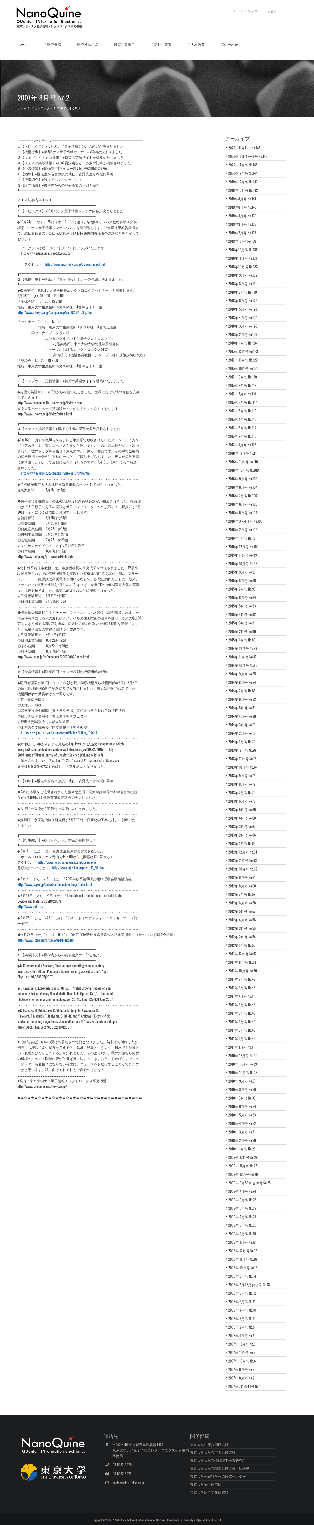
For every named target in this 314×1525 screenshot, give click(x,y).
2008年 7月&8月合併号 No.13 (250, 1288)
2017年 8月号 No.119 (244, 389)
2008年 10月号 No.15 (244, 1271)
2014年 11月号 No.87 (244, 660)
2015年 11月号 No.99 (244, 558)
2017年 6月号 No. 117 (244, 406)
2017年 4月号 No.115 (244, 423)
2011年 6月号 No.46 (243, 1008)
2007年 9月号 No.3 (245, 1373)
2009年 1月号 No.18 (243, 1246)
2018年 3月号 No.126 (244, 329)
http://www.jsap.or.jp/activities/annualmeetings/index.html (70, 888)
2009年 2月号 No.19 (245, 1237)
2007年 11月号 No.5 (245, 1356)
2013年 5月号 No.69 (245, 813)
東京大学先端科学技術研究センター (233, 1474)
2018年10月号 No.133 (244, 270)
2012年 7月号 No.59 (245, 898)
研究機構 (70, 54)
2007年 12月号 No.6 (243, 1347)
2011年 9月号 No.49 (243, 983)
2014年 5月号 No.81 (243, 711)
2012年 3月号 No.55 (243, 932)
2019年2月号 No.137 (244, 236)
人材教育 (213, 54)
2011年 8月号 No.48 (243, 991)
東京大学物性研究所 (220, 1482)
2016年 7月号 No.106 (244, 499)
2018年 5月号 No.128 (244, 312)
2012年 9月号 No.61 (243, 881)
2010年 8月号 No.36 (244, 1093)
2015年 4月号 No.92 (243, 618)
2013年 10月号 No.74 (246, 770)
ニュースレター (57, 111)
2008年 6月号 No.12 (246, 1296)
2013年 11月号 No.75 (244, 762)
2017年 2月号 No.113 (244, 440)
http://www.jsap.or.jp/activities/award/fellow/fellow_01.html (75, 736)
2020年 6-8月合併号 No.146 (249, 160)
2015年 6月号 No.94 (244, 601)
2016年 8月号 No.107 (244, 491)
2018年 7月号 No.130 (244, 295)
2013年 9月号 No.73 (243, 779)
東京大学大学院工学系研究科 (227, 1450)
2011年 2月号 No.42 (245, 1042)
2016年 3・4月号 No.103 (247, 524)
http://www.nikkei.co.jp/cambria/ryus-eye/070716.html (69, 477)
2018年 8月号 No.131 (244, 287)
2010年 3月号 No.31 (245, 1135)
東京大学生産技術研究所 (224, 1442)
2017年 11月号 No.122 (244, 363)
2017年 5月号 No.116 (244, 414)
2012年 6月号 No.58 (245, 906)
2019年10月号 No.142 (244, 194)
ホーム (38, 54)
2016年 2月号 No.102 (244, 533)
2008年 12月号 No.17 (246, 1254)
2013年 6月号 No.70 (247, 804)
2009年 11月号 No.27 (246, 1169)
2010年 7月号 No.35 (243, 1101)
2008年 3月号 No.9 (243, 1322)
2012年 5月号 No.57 (245, 915)
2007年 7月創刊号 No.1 (248, 1390)
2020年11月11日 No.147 (246, 151)
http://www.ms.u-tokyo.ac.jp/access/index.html (91, 268)
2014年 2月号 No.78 (243, 737)
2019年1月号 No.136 (244, 245)
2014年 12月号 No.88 (244, 652)
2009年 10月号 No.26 (244, 1178)
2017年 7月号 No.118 (244, 397)
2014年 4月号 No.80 (244, 720)
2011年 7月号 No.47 (243, 1000)
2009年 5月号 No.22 (244, 1212)
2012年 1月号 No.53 (245, 949)
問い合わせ (245, 54)
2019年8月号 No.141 (244, 202)
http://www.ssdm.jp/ (46, 910)
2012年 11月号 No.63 (244, 864)
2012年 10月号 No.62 (246, 872)
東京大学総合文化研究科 (224, 1490)
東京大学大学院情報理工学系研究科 (233, 1458)
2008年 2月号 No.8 (243, 1330)
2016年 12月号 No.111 (244, 457)
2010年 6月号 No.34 (245, 1110)
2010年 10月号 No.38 (244, 1076)
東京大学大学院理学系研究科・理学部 (234, 1466)
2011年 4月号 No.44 (243, 1025)
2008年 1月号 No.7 (243, 1339)
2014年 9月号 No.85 (244, 677)
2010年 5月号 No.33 (245, 1118)
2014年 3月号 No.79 (243, 728)
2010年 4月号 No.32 (245, 1127)
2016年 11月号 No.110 (244, 465)
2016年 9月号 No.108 (244, 482)
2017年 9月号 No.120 (244, 380)
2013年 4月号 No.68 (245, 821)
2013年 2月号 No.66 (245, 838)
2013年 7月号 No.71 (243, 796)
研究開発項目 (140, 54)
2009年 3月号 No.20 (245, 1229)
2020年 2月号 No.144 (244, 177)
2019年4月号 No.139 (244, 219)
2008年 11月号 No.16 (244, 1263)
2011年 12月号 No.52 (244, 957)
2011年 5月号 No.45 (243, 1016)
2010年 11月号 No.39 (246, 1067)
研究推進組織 (103, 54)
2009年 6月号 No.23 (244, 1203)
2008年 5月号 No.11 (243, 1305)
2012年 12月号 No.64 (244, 855)
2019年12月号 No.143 (244, 185)
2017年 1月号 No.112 (244, 448)
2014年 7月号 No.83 (243, 694)
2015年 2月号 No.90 (244, 635)
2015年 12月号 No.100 (245, 550)
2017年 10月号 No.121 (244, 372)
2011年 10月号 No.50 (246, 974)
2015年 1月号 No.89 (243, 643)
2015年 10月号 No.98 (244, 567)
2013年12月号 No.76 (245, 754)
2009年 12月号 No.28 (244, 1161)
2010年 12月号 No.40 (246, 1059)
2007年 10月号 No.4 (243, 1364)
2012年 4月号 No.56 (245, 923)
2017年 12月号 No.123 (244, 355)
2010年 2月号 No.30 (245, 1144)
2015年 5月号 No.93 (243, 609)
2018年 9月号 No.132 (244, 278)
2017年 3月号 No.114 (244, 431)
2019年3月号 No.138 (244, 228)
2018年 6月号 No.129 (244, 304)
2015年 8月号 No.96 (244, 584)
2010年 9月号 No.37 (243, 1084)
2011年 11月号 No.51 (245, 966)
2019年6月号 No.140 (244, 211)
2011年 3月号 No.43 (243, 1033)
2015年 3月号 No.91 (243, 626)
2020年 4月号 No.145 (244, 168)
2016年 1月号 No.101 (244, 541)
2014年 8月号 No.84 (244, 686)
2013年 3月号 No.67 (245, 830)
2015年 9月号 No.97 (243, 575)
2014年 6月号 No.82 (244, 703)
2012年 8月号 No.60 (244, 889)
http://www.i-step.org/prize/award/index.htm (61, 943)
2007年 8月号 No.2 (84, 111)
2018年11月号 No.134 (244, 261)
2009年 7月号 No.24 (244, 1195)
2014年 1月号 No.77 (243, 745)
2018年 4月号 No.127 (244, 321)
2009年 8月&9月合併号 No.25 (251, 1186)
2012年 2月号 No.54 (245, 940)
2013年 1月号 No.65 (243, 847)
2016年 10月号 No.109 (245, 474)
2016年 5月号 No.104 (244, 516)
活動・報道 (178, 54)
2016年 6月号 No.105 (244, 508)
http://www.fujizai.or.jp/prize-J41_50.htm (94, 871)
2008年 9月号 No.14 (244, 1279)
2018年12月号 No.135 (244, 253)
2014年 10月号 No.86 (244, 669)
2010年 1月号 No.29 (245, 1152)
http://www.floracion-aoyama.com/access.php (83, 866)
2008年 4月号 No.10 (246, 1313)
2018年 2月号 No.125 (244, 338)
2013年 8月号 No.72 (243, 787)
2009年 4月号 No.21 (245, 1220)
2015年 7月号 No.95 (243, 592)
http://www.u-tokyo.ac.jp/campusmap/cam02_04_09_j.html (70, 316)
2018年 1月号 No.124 (244, 346)
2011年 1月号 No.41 (243, 1050)
